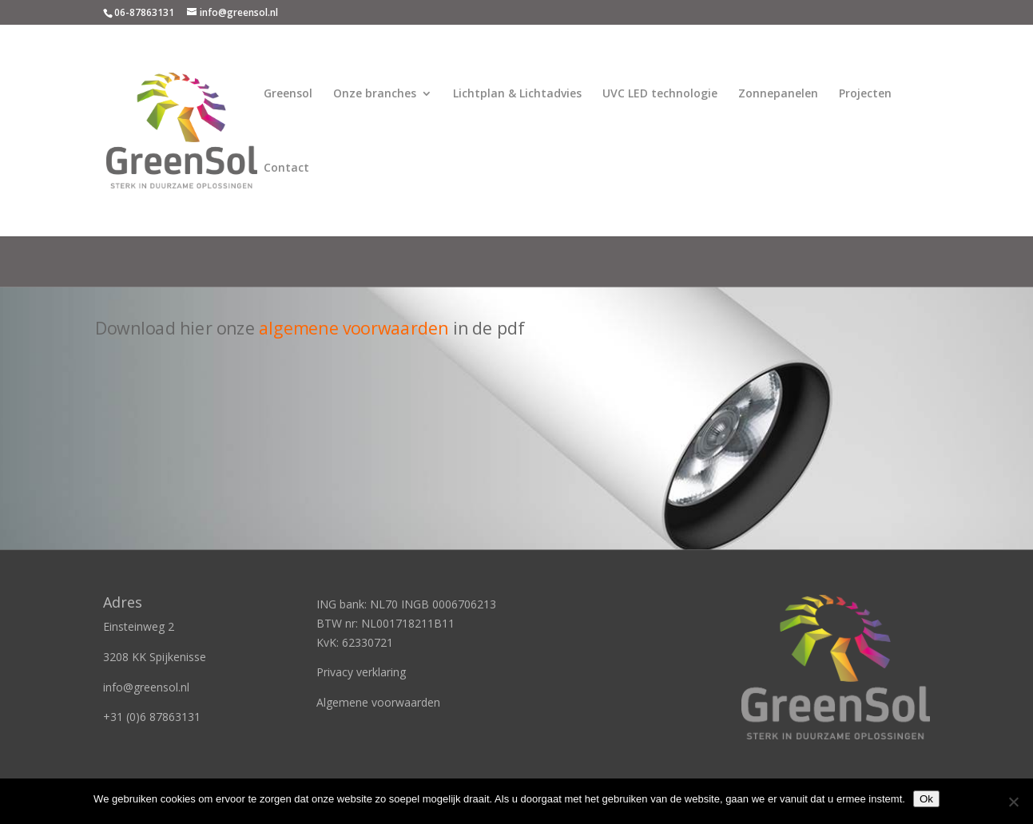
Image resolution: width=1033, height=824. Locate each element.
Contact (286, 168)
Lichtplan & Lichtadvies (517, 94)
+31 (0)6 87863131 (152, 716)
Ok (926, 799)
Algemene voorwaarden (378, 702)
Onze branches (374, 94)
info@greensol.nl (146, 687)
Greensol (288, 94)
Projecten (865, 94)
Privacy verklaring (361, 671)
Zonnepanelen (778, 94)
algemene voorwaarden (354, 327)
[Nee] (1013, 802)
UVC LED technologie (659, 94)
